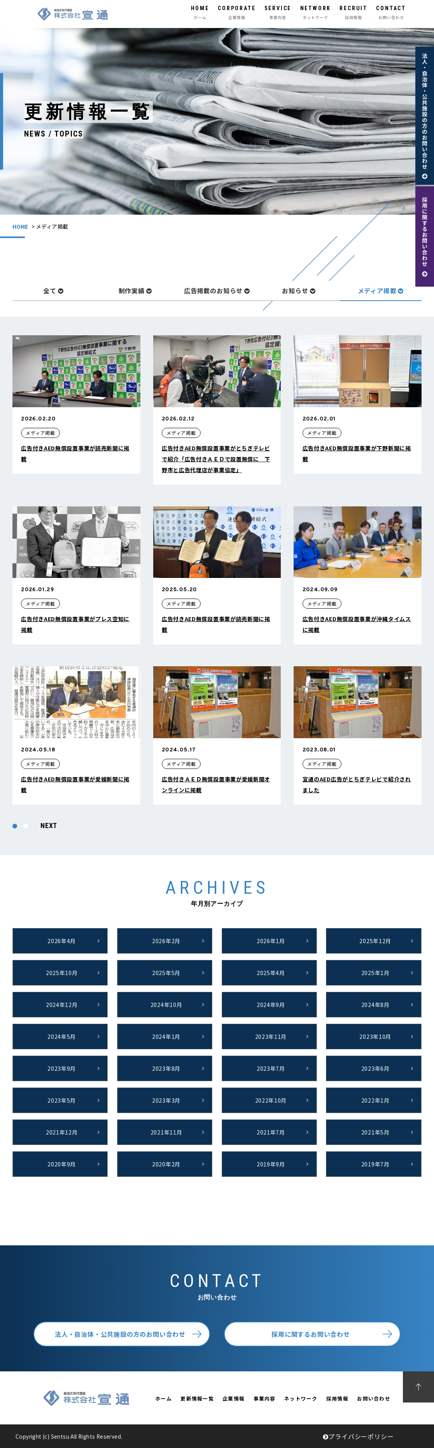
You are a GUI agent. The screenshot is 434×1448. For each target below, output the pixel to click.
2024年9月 (271, 1005)
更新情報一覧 (197, 1398)
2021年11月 (166, 1132)
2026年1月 (271, 941)
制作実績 (135, 290)
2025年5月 (166, 973)
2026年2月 (166, 941)
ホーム (163, 1398)
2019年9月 (271, 1164)
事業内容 (265, 1398)
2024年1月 (166, 1036)
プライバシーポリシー (358, 1436)
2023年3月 (166, 1100)
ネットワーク (301, 1398)
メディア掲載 (381, 290)
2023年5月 (61, 1100)
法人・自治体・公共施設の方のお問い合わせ (120, 1334)
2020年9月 (61, 1164)
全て (53, 290)
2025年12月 (375, 941)
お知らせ (298, 290)
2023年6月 (375, 1068)
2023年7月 (271, 1068)
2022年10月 (271, 1100)
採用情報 (337, 1398)
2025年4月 (271, 973)
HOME (20, 226)
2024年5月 (61, 1036)
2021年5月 (375, 1132)
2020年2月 (166, 1164)
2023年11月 (271, 1036)
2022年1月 (375, 1100)
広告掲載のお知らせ (217, 290)
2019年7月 (375, 1164)
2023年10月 (375, 1036)
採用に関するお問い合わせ (310, 1334)
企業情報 (233, 1398)
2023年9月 (61, 1068)
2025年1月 (375, 973)
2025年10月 (62, 973)
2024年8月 (375, 1005)
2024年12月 (62, 1005)
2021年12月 (62, 1132)
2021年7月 (271, 1132)
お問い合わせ (373, 1398)
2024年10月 (166, 1005)
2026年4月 (61, 941)
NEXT (48, 825)
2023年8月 (166, 1068)
